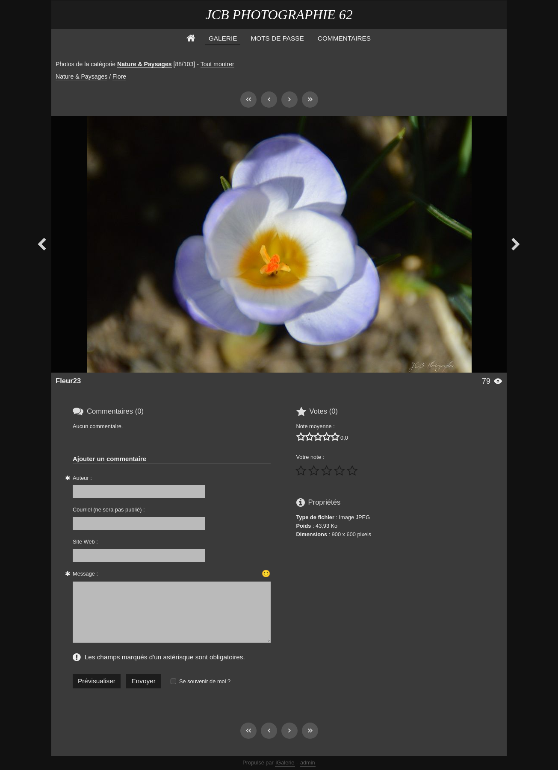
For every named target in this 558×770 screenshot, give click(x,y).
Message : (85, 573)
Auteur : (82, 478)
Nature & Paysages (144, 64)
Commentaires (344, 38)
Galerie (223, 38)
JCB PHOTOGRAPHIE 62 (278, 14)
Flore (119, 76)
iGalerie (284, 762)
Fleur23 (68, 381)
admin (307, 762)
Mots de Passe (277, 38)
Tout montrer (217, 64)
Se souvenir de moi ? (204, 681)
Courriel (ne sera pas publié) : (109, 509)
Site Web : (85, 541)
